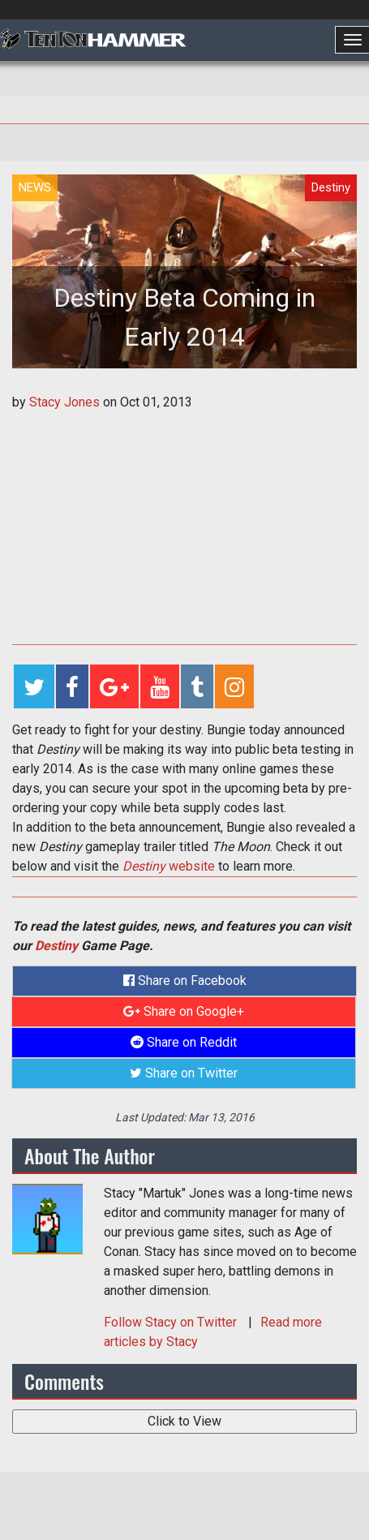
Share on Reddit (184, 1042)
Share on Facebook (185, 980)
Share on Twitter (184, 1073)
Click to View (184, 1421)
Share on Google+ (183, 1011)
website (168, 866)
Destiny (56, 945)
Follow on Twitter (172, 1322)
